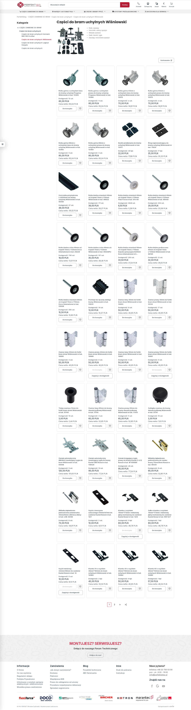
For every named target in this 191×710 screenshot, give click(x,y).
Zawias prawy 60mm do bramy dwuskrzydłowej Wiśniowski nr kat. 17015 (128, 410)
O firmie (20, 670)
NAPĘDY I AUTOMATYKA (62, 12)
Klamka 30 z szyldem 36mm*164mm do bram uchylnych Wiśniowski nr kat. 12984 (129, 572)
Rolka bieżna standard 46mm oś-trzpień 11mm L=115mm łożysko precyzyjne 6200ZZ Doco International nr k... (130, 251)
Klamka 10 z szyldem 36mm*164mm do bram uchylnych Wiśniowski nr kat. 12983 (100, 572)
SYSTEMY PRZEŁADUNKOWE (124, 12)
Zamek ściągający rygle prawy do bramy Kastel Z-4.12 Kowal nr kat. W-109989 (130, 460)
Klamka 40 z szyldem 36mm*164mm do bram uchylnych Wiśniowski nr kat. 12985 (159, 572)
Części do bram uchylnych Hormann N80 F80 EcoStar (36, 35)
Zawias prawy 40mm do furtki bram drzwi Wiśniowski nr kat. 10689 (100, 354)
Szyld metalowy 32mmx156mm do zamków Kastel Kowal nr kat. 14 (69, 571)
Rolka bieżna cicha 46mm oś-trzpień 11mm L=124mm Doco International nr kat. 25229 (70, 250)
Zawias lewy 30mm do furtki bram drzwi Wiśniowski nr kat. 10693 (130, 302)
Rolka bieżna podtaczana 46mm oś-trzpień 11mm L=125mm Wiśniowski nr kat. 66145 (159, 251)
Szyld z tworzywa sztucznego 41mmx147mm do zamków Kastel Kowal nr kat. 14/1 (100, 513)
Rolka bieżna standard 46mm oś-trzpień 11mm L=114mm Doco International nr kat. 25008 (70, 303)
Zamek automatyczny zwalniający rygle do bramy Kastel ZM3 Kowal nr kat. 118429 (99, 461)
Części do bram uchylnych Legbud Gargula (35, 44)
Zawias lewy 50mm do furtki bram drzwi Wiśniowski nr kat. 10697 (130, 354)
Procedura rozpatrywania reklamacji (65, 685)
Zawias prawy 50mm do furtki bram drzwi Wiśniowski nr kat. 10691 (160, 354)
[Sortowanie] (166, 60)
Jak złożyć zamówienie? (60, 670)
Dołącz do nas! (95, 655)
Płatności (54, 676)
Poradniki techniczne (92, 670)
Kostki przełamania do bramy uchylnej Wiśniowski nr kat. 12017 (129, 145)
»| (126, 604)
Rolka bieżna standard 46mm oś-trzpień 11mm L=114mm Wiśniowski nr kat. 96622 (100, 197)
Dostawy (53, 673)
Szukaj (125, 5)
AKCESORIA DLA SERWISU (155, 12)
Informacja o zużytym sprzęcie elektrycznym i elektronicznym (30, 683)
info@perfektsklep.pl (158, 675)
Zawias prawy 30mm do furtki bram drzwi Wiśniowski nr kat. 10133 (160, 302)
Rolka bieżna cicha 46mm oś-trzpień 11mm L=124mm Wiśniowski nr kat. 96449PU (100, 250)
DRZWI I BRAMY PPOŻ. (93, 12)
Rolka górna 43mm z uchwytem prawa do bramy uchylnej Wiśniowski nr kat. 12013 (159, 94)
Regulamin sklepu (24, 676)
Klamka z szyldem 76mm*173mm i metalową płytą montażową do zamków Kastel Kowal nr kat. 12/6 (130, 513)
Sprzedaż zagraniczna (59, 688)
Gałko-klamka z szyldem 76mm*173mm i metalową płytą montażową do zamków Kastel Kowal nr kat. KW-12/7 (159, 513)
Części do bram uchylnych (30, 31)
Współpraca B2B (57, 679)
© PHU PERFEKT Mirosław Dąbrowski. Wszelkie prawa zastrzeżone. (37, 706)
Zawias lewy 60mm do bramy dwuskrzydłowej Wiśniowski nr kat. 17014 (100, 410)
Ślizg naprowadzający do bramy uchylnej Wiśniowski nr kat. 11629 (160, 145)
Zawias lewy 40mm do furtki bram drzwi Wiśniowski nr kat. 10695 (70, 354)
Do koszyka (67, 108)
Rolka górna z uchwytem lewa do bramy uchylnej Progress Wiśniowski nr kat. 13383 (70, 93)
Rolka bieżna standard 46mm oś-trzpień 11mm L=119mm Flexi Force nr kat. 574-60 (130, 197)
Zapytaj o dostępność (100, 376)
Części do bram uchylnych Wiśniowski (36, 39)
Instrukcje (120, 673)
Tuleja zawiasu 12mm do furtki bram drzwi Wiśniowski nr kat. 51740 (70, 410)
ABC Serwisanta (90, 673)
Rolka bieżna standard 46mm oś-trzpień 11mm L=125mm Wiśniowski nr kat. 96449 (159, 197)
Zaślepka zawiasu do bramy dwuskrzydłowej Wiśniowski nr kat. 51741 (159, 410)
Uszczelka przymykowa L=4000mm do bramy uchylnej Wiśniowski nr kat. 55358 (69, 198)
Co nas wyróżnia (24, 673)
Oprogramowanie (166, 706)
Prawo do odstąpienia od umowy (64, 682)
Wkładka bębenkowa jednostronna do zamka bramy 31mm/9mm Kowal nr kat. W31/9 (159, 461)
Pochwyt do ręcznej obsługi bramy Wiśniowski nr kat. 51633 (99, 302)
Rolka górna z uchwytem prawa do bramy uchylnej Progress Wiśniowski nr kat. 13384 (99, 94)
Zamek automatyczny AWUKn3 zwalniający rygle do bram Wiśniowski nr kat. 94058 (71, 461)
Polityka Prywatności (26, 679)
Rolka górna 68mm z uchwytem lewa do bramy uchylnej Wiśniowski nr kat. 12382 (69, 146)
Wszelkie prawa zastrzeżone (29, 687)
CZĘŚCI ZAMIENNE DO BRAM (31, 12)
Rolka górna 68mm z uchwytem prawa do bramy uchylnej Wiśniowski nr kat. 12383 (99, 146)
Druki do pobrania (123, 670)
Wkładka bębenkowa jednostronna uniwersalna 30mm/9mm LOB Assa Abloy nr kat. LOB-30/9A (70, 513)
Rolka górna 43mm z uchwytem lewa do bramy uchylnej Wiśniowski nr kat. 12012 (129, 94)
